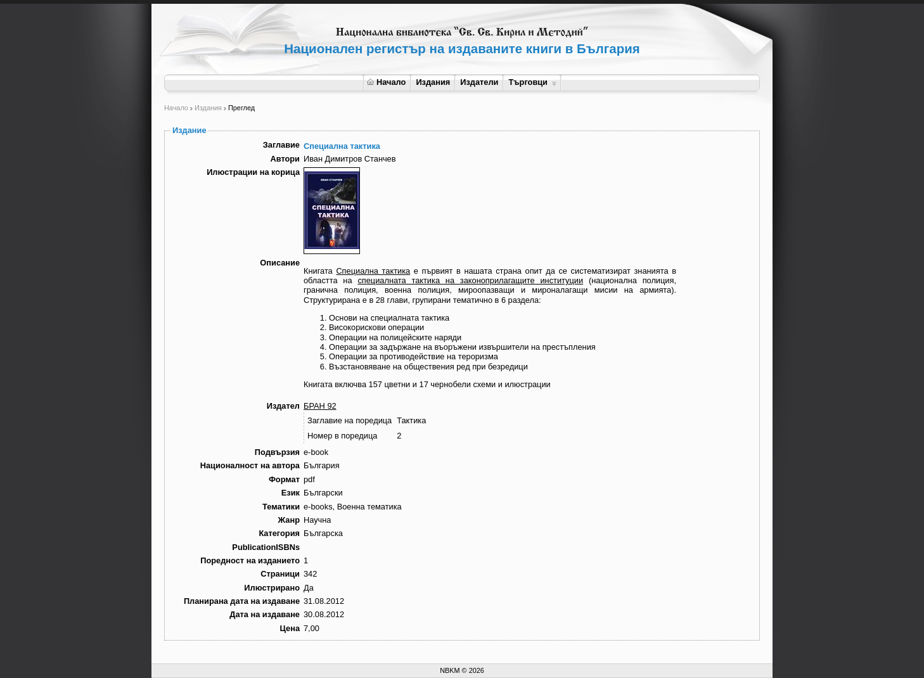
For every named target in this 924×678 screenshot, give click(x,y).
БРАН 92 (320, 406)
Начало (386, 82)
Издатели (479, 82)
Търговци (532, 82)
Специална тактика (373, 271)
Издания (433, 82)
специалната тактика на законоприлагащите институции (470, 280)
